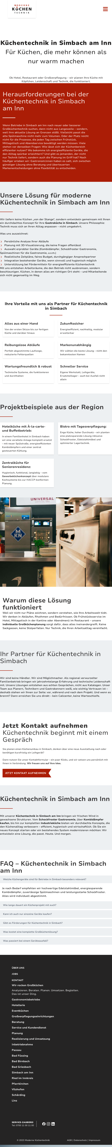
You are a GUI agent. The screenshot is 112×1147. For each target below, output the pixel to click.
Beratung (18, 1022)
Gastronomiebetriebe (26, 999)
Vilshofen (18, 1089)
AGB (69, 1140)
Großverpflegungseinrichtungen (33, 1016)
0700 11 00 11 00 (25, 1125)
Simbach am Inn (22, 1072)
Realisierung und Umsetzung (31, 1039)
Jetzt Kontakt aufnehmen (25, 773)
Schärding (18, 1095)
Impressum (94, 1140)
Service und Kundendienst (29, 1027)
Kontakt (17, 980)
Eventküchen (20, 1011)
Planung (17, 1033)
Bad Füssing (20, 1055)
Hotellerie (18, 1005)
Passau (16, 1050)
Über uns (18, 968)
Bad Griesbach (21, 1067)
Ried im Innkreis (22, 1078)
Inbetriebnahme (22, 1044)
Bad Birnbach (21, 1061)
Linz (14, 1100)
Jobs (15, 974)
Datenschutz (80, 1140)
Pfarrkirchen (20, 1084)
